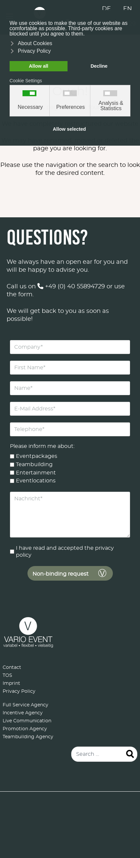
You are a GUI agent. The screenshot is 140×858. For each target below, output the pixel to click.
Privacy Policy (19, 691)
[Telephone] (70, 429)
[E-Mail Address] (70, 409)
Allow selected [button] (69, 129)
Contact (12, 667)
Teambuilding (34, 464)
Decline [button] (99, 66)
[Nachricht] (70, 514)
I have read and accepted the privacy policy (65, 551)
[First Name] (70, 368)
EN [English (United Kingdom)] (127, 9)
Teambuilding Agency (28, 737)
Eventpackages (36, 456)
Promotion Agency (25, 729)
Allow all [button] (38, 66)
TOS (7, 675)
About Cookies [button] (35, 43)
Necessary (30, 107)
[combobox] (104, 754)
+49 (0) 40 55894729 (71, 287)
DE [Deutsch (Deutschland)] (106, 9)
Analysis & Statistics (111, 106)
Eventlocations (36, 480)
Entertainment (36, 472)
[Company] (70, 347)
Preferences (70, 107)
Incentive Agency (23, 713)
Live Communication (27, 721)
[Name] (70, 388)
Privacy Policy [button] (34, 51)
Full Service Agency (25, 705)
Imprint (11, 683)
